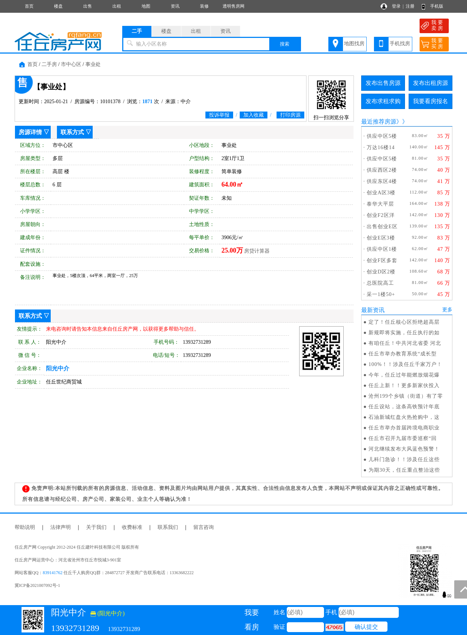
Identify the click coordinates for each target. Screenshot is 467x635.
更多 (447, 309)
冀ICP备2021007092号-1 (37, 585)
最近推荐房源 (378, 121)
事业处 (93, 64)
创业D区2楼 (381, 271)
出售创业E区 (382, 226)
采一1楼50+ (381, 294)
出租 (116, 6)
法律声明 (60, 527)
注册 (410, 6)
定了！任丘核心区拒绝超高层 (404, 322)
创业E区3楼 (381, 238)
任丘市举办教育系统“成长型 (402, 354)
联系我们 (168, 527)
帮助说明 (25, 527)
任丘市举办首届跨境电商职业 (404, 428)
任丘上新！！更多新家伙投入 (404, 385)
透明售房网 (233, 6)
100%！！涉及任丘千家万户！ (405, 364)
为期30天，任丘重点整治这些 (404, 470)
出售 (87, 6)
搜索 (284, 44)
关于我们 (96, 527)
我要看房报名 (430, 101)
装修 (204, 6)
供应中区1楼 (382, 249)
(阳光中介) (107, 613)
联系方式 (72, 132)
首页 (29, 6)
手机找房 (400, 43)
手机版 (436, 6)
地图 (146, 6)
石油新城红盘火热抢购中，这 (404, 417)
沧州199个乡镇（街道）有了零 (405, 396)
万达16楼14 (381, 147)
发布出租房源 (430, 83)
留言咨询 (203, 527)
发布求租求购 (383, 101)
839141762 (52, 572)
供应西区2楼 (382, 170)
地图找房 (354, 43)
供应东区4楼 (382, 181)
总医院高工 (380, 283)
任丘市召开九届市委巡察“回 (402, 438)
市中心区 (71, 64)
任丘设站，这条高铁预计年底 (404, 406)
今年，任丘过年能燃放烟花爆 (404, 375)
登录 (396, 6)
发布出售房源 (383, 83)
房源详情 (30, 132)
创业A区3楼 (381, 192)
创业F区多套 (382, 260)
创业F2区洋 (381, 215)
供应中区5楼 (382, 136)
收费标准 (132, 527)
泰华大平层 (380, 204)
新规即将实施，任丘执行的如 (404, 332)
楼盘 (58, 6)
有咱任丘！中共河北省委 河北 (404, 343)
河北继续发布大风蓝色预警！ (404, 449)
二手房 (49, 64)
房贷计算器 (257, 251)
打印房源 (290, 115)
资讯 (175, 6)
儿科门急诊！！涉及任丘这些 (404, 459)
